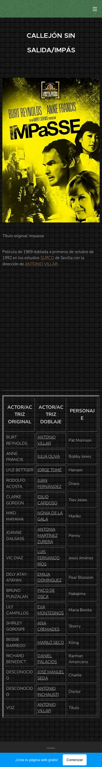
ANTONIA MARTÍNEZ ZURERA (47, 535)
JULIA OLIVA (48, 456)
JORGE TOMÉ (49, 470)
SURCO (47, 257)
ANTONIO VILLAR (41, 264)
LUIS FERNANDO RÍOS (48, 558)
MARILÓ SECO (50, 642)
